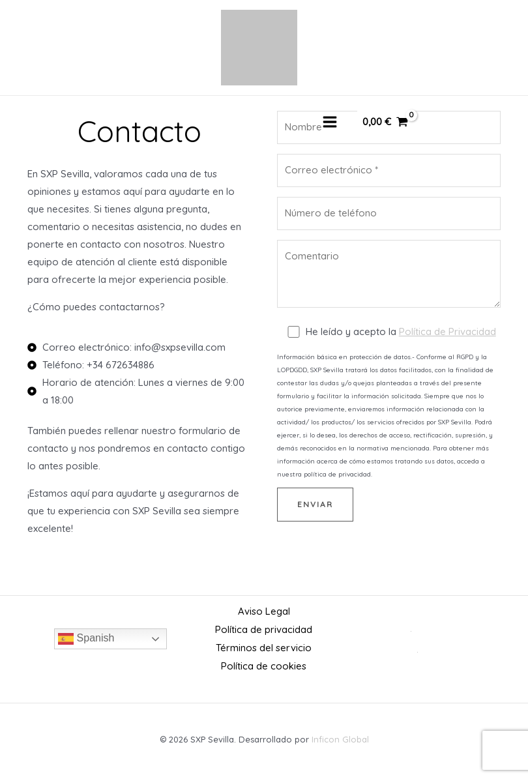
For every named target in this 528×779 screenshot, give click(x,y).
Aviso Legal (264, 611)
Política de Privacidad (447, 333)
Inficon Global (340, 736)
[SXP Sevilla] (259, 49)
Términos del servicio (264, 646)
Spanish (86, 637)
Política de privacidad (263, 629)
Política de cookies (263, 664)
